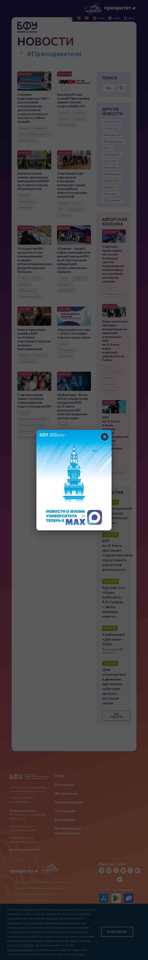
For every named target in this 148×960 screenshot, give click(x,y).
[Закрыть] (104, 437)
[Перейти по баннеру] (74, 480)
